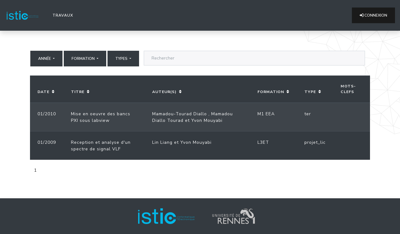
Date (43, 91)
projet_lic (315, 142)
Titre (77, 91)
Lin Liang (162, 142)
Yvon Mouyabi (206, 120)
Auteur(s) (164, 91)
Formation (84, 58)
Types (121, 58)
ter (307, 114)
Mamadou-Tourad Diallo (179, 114)
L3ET (263, 142)
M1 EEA (266, 114)
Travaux (64, 15)
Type (310, 91)
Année (45, 58)
